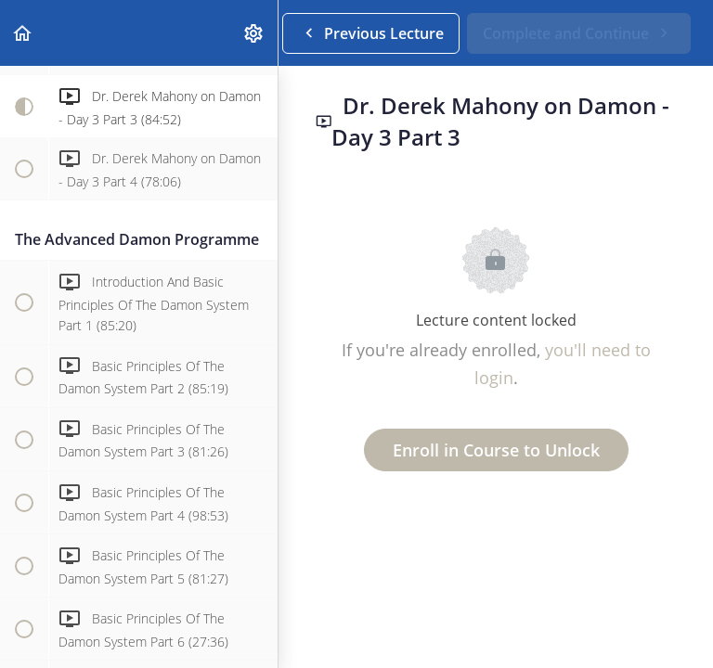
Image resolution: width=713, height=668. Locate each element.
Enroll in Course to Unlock (496, 450)
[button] (23, 33)
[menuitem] (254, 33)
